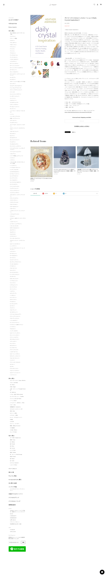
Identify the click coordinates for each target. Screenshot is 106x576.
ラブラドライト (13, 236)
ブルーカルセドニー (14, 206)
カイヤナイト (13, 79)
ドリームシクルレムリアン (15, 314)
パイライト (12, 157)
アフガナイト (13, 266)
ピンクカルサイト (14, 180)
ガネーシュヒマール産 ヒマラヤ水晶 (17, 81)
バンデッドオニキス (14, 169)
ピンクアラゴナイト (14, 175)
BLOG (11, 513)
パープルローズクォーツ (15, 167)
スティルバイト (13, 120)
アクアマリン (13, 36)
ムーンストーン (13, 297)
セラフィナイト (13, 299)
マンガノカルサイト (14, 263)
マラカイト (12, 216)
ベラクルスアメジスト (14, 214)
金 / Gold (12, 460)
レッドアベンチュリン (14, 274)
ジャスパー (12, 360)
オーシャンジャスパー (14, 65)
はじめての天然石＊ (14, 20)
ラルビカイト (13, 328)
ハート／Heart (13, 400)
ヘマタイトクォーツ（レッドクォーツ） (17, 211)
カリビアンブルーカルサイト (16, 85)
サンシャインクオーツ (14, 335)
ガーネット (12, 364)
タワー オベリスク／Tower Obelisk (17, 380)
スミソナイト (13, 282)
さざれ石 (12, 421)
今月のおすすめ (13, 23)
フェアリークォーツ (14, 188)
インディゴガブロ (14, 330)
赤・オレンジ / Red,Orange (16, 454)
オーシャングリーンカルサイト (16, 67)
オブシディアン (13, 293)
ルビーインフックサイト (15, 332)
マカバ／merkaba (14, 382)
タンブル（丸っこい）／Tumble (17, 396)
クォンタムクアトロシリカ (15, 87)
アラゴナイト (13, 53)
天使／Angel (13, 386)
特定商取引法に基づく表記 (15, 523)
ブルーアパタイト (14, 204)
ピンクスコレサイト (14, 272)
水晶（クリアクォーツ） (15, 118)
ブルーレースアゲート (14, 370)
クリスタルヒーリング (14, 501)
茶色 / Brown (13, 456)
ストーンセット (13, 468)
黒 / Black (12, 458)
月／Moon (12, 384)
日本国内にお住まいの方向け (81, 126)
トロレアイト (13, 153)
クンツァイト (13, 98)
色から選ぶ (11, 435)
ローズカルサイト (14, 255)
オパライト (12, 305)
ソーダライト (13, 295)
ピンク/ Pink (13, 450)
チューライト (13, 343)
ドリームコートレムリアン (15, 151)
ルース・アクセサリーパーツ (16, 417)
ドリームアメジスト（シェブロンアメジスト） (17, 149)
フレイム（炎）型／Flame (15, 398)
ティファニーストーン (14, 322)
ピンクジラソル (13, 286)
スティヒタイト (13, 341)
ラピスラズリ (13, 234)
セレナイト (12, 135)
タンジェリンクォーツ (14, 139)
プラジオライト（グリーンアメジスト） (17, 195)
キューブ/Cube (13, 431)
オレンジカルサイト (14, 71)
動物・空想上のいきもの (15, 425)
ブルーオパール (13, 268)
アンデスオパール (14, 55)
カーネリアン (13, 77)
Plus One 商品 (12, 476)
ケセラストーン (13, 100)
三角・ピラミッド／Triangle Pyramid (18, 389)
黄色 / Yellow (13, 452)
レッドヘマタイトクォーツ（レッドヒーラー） (17, 248)
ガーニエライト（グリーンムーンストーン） (17, 74)
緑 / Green (12, 448)
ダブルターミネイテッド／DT (16, 409)
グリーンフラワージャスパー (16, 89)
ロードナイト (13, 257)
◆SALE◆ (11, 472)
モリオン (12, 366)
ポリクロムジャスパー (14, 339)
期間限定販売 (12, 504)
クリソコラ (12, 91)
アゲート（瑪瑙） (14, 38)
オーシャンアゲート (14, 63)
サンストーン (13, 108)
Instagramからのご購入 (15, 479)
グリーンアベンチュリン (15, 316)
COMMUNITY (13, 515)
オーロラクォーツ (14, 312)
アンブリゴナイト (14, 57)
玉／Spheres (13, 392)
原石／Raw (12, 411)
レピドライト (13, 251)
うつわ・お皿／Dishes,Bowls (16, 394)
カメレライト (13, 270)
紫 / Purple (12, 443)
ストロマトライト (14, 122)
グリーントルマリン (14, 337)
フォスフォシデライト (14, 192)
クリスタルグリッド (14, 497)
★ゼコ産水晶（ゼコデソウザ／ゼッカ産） (17, 33)
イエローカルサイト (14, 59)
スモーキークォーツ (14, 131)
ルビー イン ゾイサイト (15, 353)
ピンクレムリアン (14, 303)
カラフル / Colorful (14, 462)
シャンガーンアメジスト (15, 116)
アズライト (12, 40)
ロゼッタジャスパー (14, 278)
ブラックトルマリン (14, 198)
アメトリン (12, 50)
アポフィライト (13, 44)
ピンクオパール (13, 347)
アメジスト (12, 48)
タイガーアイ (13, 276)
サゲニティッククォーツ (15, 355)
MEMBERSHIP (13, 517)
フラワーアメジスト (14, 202)
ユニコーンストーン (14, 259)
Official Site (13, 531)
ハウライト (12, 159)
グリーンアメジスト (14, 349)
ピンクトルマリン (14, 184)
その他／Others (13, 429)
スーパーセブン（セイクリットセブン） (17, 125)
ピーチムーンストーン (14, 173)
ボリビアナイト (13, 345)
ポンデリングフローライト (15, 261)
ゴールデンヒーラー (14, 102)
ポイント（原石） (14, 413)
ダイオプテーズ (13, 137)
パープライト (13, 326)
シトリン (12, 114)
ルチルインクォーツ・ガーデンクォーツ (17, 241)
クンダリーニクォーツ (14, 96)
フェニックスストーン (14, 190)
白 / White (12, 441)
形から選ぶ (11, 378)
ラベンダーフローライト (15, 238)
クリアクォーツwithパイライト (16, 324)
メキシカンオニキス (14, 225)
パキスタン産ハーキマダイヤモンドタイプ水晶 (17, 162)
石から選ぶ (11, 30)
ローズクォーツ (13, 253)
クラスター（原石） (14, 415)
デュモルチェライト (14, 143)
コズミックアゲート (14, 104)
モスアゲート (13, 229)
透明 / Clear (12, 439)
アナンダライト (13, 42)
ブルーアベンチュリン (14, 318)
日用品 (11, 419)
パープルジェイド (14, 280)
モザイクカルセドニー (14, 227)
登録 (23, 542)
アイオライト (13, 301)
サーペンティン (13, 289)
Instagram (12, 529)
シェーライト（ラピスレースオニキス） (17, 111)
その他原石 (12, 427)
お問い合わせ (13, 519)
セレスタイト (13, 133)
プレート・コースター (14, 423)
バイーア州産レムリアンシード (16, 155)
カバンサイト (13, 83)
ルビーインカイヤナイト (15, 243)
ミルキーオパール (14, 351)
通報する (73, 132)
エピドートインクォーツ (15, 372)
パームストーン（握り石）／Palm (17, 402)
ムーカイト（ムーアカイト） (16, 223)
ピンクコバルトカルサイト (15, 182)
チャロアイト (13, 141)
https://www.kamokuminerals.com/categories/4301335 (78, 112)
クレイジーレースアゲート (15, 94)
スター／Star (13, 404)
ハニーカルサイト (14, 320)
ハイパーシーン (13, 374)
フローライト (13, 208)
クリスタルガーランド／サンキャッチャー (17, 489)
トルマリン (12, 291)
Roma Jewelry (13, 27)
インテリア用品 (13, 486)
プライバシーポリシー (15, 521)
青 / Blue (12, 446)
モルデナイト (13, 232)
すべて (35, 193)
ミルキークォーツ (14, 221)
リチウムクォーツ (14, 284)
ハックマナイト (13, 165)
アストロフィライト (14, 368)
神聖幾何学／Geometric (15, 406)
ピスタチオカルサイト (14, 171)
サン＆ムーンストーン (14, 106)
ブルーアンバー (13, 309)
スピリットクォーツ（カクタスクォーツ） (17, 128)
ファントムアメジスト (14, 186)
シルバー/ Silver (13, 464)
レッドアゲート (13, 245)
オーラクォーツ (13, 69)
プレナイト (12, 307)
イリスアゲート (13, 61)
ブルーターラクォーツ (14, 358)
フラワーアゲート (14, 200)
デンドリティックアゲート (15, 146)
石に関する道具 (13, 483)
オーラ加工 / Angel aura (15, 437)
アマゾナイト (13, 46)
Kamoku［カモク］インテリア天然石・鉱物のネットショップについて (17, 511)
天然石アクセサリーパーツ (16, 494)
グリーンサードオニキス (15, 362)
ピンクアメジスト (14, 177)
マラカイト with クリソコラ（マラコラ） (18, 219)
